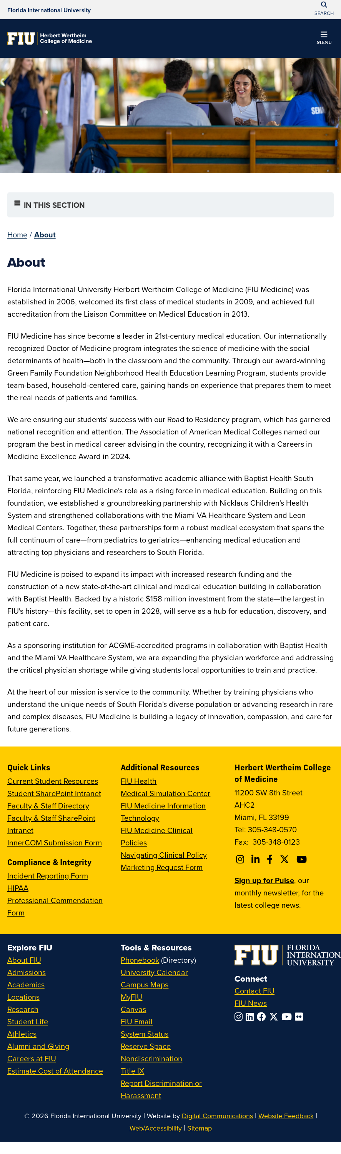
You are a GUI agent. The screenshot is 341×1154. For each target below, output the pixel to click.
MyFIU (131, 996)
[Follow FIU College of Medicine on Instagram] (241, 859)
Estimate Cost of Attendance (55, 1070)
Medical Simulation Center (165, 793)
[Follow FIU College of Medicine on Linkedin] (256, 859)
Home (17, 234)
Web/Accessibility (156, 1128)
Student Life (27, 1021)
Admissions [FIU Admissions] (26, 972)
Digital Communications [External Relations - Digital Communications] (217, 1116)
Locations (23, 996)
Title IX (132, 1070)
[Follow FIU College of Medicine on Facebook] (270, 859)
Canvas (133, 1009)
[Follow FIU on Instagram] (240, 1016)
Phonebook (140, 959)
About (45, 234)
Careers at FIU (31, 1058)
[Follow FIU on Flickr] (300, 1016)
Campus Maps (144, 984)
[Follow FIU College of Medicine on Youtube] (303, 859)
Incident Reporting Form (47, 875)
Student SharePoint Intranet (54, 793)
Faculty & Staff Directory (48, 805)
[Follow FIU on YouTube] (288, 1016)
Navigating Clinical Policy (164, 854)
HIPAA (17, 887)
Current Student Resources (52, 781)
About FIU (24, 959)
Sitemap (199, 1128)
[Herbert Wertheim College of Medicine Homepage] (49, 38)
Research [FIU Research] (22, 1009)
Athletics (22, 1033)
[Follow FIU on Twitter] (275, 1016)
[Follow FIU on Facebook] (263, 1016)
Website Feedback (286, 1116)
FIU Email (137, 1021)
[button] (324, 39)
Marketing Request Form (162, 867)
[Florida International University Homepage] (49, 10)
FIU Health (138, 781)
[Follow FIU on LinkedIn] (251, 1016)
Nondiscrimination (151, 1058)
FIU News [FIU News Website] (251, 1003)
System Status (144, 1033)
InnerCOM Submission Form (54, 842)
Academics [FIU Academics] (26, 984)
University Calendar (154, 972)
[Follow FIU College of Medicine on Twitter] (285, 859)
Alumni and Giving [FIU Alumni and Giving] (38, 1046)
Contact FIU (254, 990)
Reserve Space (146, 1046)
